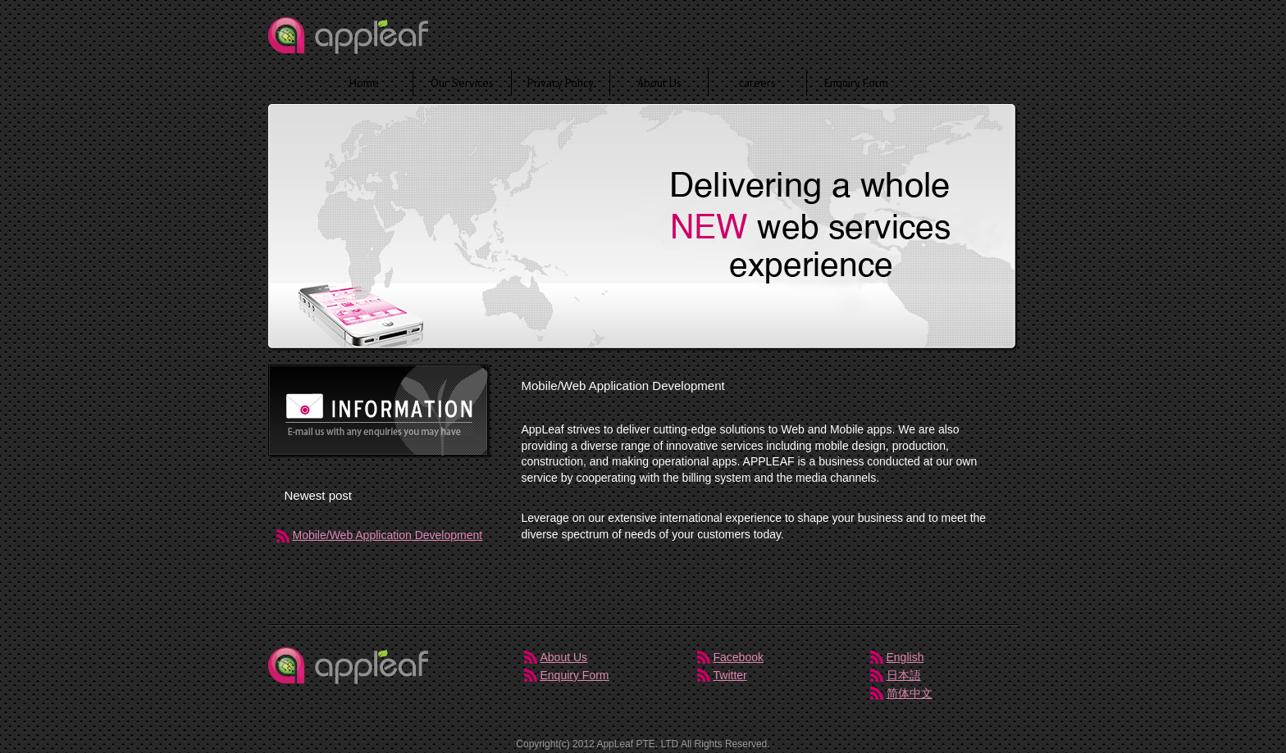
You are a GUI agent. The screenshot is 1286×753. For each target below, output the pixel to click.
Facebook (739, 657)
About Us (659, 82)
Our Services (462, 82)
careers (757, 82)
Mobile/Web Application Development (388, 535)
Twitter (730, 675)
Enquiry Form (856, 82)
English (905, 657)
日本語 (904, 675)
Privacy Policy (560, 82)
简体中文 (910, 693)
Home (364, 82)
